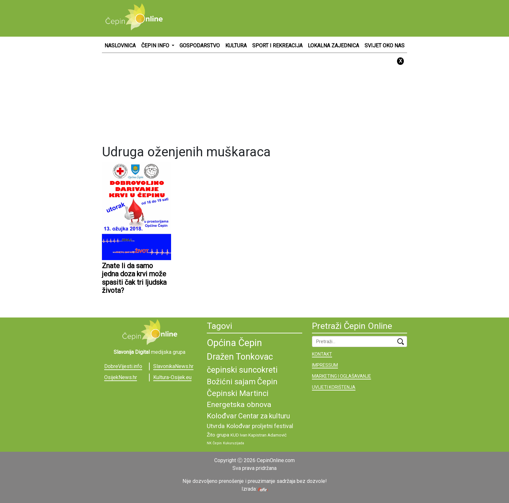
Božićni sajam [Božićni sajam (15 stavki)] (231, 381)
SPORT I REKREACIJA (277, 45)
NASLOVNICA (120, 45)
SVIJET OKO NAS (384, 45)
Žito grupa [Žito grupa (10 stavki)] (218, 435)
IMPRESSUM (325, 365)
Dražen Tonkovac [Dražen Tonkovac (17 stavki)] (240, 357)
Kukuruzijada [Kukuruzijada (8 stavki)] (233, 443)
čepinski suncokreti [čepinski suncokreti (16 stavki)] (242, 370)
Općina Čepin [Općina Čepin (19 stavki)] (234, 342)
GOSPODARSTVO (200, 45)
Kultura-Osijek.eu (172, 377)
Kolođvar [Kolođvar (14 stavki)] (222, 416)
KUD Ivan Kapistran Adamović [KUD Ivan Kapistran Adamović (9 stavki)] (258, 435)
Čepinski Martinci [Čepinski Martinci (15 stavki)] (237, 393)
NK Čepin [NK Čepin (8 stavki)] (214, 443)
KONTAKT (322, 354)
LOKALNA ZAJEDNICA (333, 45)
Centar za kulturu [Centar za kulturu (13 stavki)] (264, 416)
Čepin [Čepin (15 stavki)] (267, 381)
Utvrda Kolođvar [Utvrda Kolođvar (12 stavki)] (229, 426)
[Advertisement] (289, 17)
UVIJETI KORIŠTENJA (333, 387)
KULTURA (236, 45)
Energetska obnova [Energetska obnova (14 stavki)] (239, 404)
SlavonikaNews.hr (173, 366)
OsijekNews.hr (120, 377)
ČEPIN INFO (155, 45)
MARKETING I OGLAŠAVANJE (341, 376)
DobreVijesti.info (123, 366)
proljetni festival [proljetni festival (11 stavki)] (272, 426)
